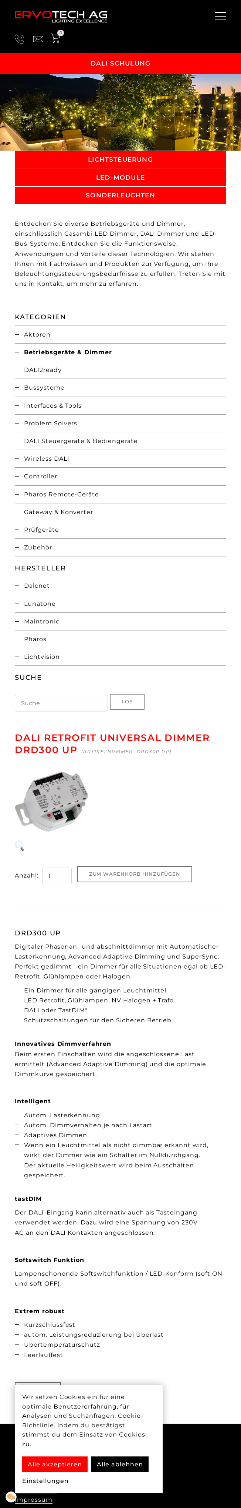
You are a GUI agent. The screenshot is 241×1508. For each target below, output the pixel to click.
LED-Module (120, 177)
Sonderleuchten (120, 195)
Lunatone (40, 603)
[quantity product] (57, 876)
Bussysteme (44, 387)
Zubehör (38, 547)
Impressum (33, 1499)
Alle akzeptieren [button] (55, 1464)
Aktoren (37, 334)
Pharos (35, 639)
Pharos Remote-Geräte (61, 494)
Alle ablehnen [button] (120, 1464)
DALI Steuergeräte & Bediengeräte (81, 440)
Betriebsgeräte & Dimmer (68, 352)
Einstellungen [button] (45, 1480)
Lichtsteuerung (120, 159)
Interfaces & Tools (53, 405)
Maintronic (42, 621)
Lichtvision (42, 656)
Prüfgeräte (41, 529)
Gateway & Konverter (58, 512)
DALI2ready (43, 369)
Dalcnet (37, 585)
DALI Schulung (120, 63)
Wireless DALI (46, 458)
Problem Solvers (50, 423)
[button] (11, 1496)
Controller (40, 476)
